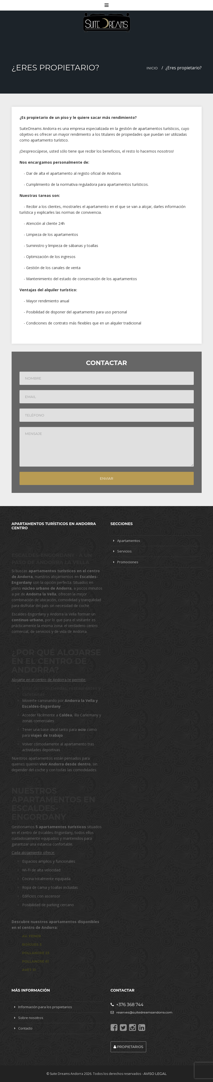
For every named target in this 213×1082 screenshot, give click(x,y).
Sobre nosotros (30, 1017)
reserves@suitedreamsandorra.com (142, 1012)
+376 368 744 (127, 1004)
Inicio (152, 68)
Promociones (127, 562)
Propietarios (128, 1047)
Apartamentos (128, 540)
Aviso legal (155, 1073)
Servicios (124, 551)
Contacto (25, 1028)
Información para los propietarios (45, 1007)
